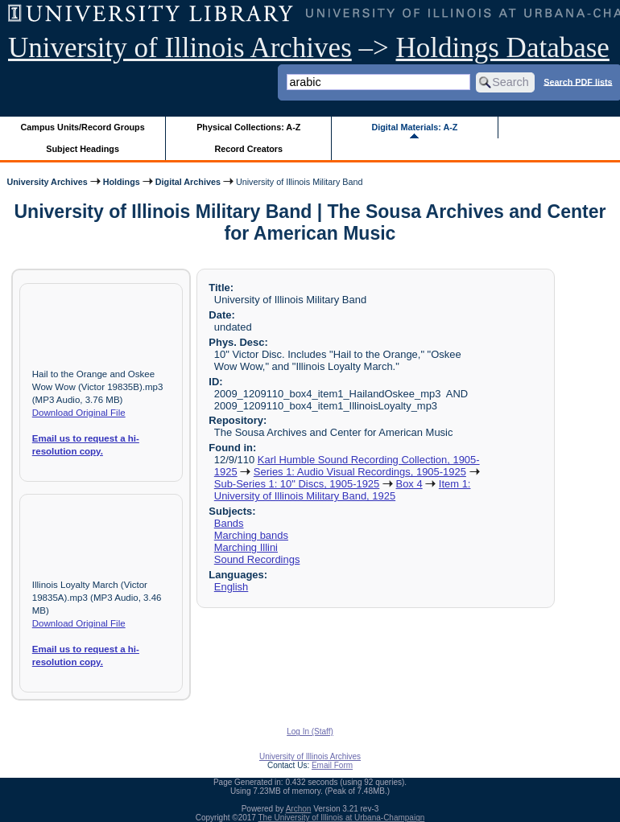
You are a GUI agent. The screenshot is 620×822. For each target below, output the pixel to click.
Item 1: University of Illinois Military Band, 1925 (342, 490)
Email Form (332, 765)
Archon (299, 808)
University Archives (46, 182)
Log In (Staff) (310, 731)
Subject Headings (82, 149)
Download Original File (79, 412)
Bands (229, 523)
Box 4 (409, 484)
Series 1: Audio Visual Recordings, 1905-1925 (360, 472)
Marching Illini (246, 547)
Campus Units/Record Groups (83, 127)
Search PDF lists (578, 81)
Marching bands (251, 535)
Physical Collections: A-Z (248, 127)
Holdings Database (503, 48)
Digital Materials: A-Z (414, 127)
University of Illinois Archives (180, 48)
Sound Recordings (257, 559)
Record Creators (248, 149)
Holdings (121, 182)
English (231, 587)
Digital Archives (188, 182)
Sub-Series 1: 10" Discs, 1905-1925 (297, 484)
